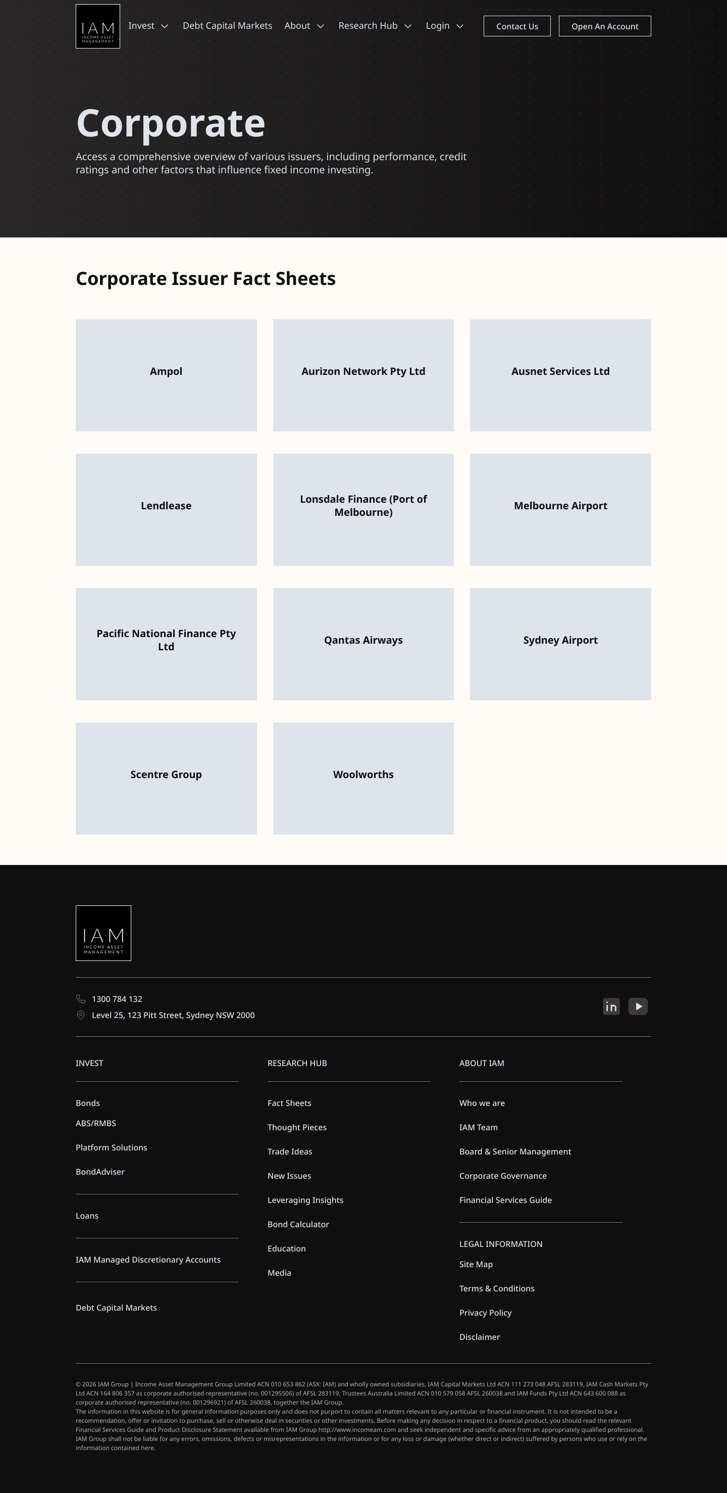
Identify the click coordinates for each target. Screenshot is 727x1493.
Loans (87, 1215)
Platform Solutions (111, 1147)
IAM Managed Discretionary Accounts (148, 1259)
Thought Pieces (297, 1127)
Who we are (482, 1103)
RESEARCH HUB (297, 1063)
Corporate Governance (503, 1175)
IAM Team (478, 1127)
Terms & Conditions (497, 1288)
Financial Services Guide (505, 1200)
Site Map (476, 1264)
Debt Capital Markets (227, 26)
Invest (141, 26)
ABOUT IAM (481, 1063)
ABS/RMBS (96, 1123)
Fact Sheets (289, 1103)
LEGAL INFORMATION (501, 1243)
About (297, 26)
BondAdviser (100, 1171)
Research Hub (368, 26)
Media (279, 1272)
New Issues (289, 1175)
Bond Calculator (298, 1224)
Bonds (88, 1103)
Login (438, 26)
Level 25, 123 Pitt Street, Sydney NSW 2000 (165, 1015)
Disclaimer (479, 1336)
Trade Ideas (290, 1151)
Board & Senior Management (515, 1151)
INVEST (89, 1063)
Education (287, 1248)
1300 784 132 (109, 999)
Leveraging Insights (306, 1200)
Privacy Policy (485, 1312)
